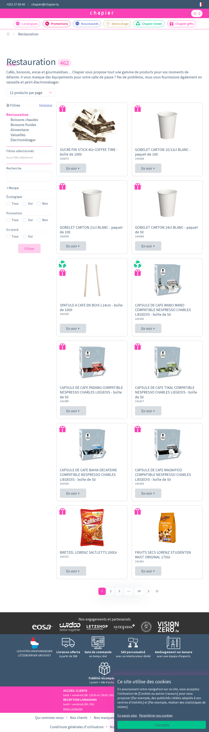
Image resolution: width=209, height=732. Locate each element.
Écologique (14, 197)
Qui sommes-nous (49, 718)
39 (139, 591)
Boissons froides (23, 124)
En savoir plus (127, 715)
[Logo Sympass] (123, 627)
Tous (15, 203)
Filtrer (29, 248)
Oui (30, 203)
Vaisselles (18, 134)
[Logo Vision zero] (167, 627)
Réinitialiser (45, 105)
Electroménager (23, 139)
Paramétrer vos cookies (156, 715)
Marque (12, 188)
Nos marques (104, 718)
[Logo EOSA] (41, 627)
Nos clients (78, 718)
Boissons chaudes (24, 119)
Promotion (14, 213)
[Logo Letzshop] (96, 627)
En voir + (73, 168)
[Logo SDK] (145, 627)
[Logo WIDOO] (69, 627)
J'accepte (161, 724)
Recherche (13, 168)
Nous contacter (73, 709)
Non (45, 203)
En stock (12, 229)
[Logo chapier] (101, 13)
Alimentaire (20, 129)
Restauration (28, 33)
